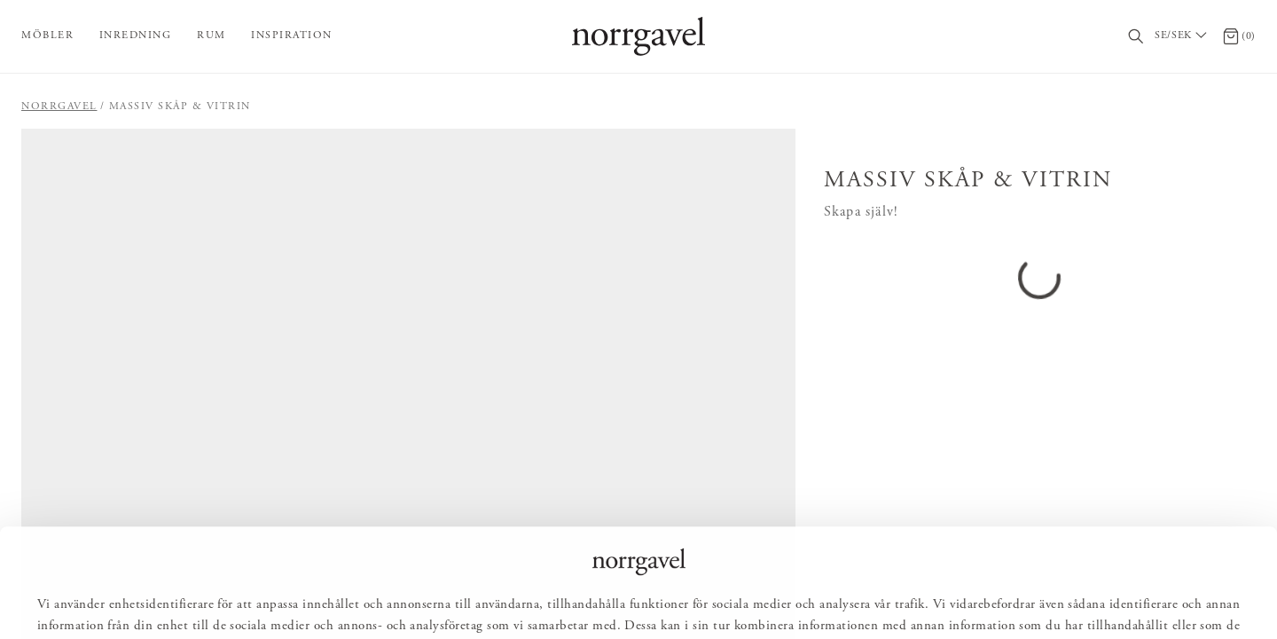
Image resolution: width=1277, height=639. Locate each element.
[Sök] (1136, 36)
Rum (211, 35)
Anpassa (646, 600)
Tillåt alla (552, 600)
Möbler (47, 35)
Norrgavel (59, 106)
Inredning (135, 35)
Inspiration (292, 35)
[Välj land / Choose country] (1183, 36)
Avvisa (732, 600)
